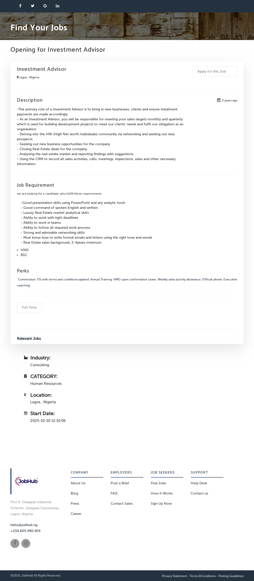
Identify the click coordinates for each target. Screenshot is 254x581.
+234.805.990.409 (25, 531)
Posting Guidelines (231, 576)
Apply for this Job (214, 71)
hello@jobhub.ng (23, 525)
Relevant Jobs (29, 338)
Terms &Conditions (203, 576)
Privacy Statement (174, 576)
